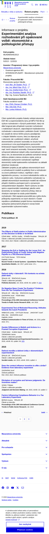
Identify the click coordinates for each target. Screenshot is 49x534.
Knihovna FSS (22, 478)
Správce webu (7, 500)
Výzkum (5, 461)
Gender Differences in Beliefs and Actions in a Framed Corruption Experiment (21, 328)
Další (44, 412)
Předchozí (6, 412)
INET (7, 478)
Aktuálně (5, 441)
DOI (40, 283)
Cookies (15, 500)
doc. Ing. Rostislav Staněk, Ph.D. (20, 92)
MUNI (13, 478)
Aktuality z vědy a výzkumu (11, 12)
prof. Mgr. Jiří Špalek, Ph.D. (18, 85)
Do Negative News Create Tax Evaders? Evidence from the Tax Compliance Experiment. (22, 289)
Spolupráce (6, 454)
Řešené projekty (31, 12)
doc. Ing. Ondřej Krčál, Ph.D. (18, 90)
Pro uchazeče (7, 447)
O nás (4, 468)
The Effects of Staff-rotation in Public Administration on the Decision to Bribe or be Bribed (24, 233)
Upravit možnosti (13, 522)
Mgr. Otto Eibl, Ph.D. (14, 107)
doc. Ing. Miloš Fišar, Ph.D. (17, 87)
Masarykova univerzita (12, 68)
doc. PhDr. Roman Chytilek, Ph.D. (19, 104)
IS (2, 478)
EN (36, 5)
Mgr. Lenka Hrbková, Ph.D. (16, 109)
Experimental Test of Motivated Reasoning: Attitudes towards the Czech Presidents (24, 309)
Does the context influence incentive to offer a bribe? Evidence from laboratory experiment (24, 367)
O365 (31, 478)
